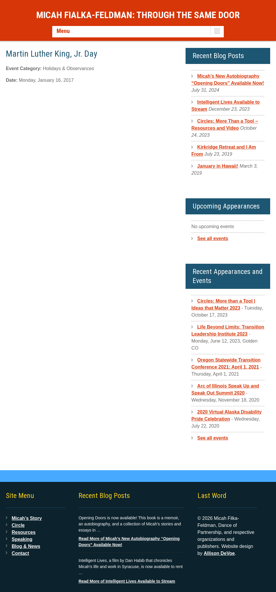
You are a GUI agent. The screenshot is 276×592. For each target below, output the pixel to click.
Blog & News (26, 546)
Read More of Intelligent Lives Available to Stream (126, 581)
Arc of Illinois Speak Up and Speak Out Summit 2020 (225, 389)
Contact (20, 553)
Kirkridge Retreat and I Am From (223, 151)
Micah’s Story (27, 518)
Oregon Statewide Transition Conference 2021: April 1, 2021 (226, 363)
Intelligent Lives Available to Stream (225, 106)
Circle (18, 525)
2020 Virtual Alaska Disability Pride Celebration (226, 415)
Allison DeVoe (219, 553)
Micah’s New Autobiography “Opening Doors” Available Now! (227, 80)
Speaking (22, 539)
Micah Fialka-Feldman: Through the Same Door (138, 14)
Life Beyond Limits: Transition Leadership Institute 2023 (227, 330)
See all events (212, 238)
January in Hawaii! (217, 166)
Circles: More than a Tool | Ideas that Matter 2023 (223, 304)
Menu (63, 30)
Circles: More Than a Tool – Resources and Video (224, 125)
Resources (24, 532)
